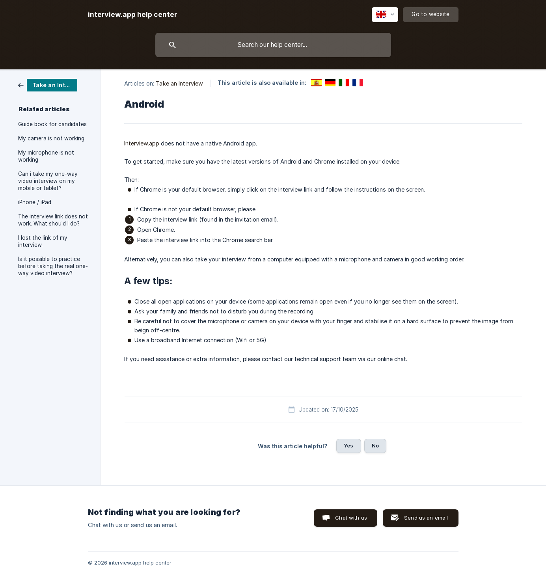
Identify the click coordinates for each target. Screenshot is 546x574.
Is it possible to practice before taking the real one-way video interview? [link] (53, 266)
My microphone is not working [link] (46, 156)
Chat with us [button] (351, 517)
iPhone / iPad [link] (34, 202)
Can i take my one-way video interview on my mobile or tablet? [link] (48, 181)
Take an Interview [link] (179, 83)
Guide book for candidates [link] (52, 124)
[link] (47, 84)
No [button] (375, 445)
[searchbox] (273, 45)
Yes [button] (348, 445)
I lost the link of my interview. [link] (42, 241)
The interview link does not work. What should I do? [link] (53, 220)
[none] (132, 14)
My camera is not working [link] (51, 138)
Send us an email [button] (426, 517)
